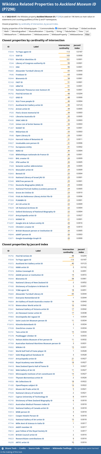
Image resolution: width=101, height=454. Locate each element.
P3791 (11, 313)
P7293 (11, 200)
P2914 (11, 412)
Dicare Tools (10, 448)
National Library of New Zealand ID (32, 282)
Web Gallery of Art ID (25, 370)
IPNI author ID (22, 162)
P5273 (11, 339)
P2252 (11, 419)
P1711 (11, 230)
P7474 (11, 271)
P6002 (11, 347)
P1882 (11, 370)
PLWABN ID (21, 200)
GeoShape (73, 28)
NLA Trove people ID (25, 101)
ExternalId (61, 28)
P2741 (11, 332)
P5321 (11, 389)
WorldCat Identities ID (26, 59)
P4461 (11, 351)
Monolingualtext (19, 31)
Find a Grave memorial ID (27, 112)
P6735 (11, 305)
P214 (11, 55)
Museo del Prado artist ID (27, 389)
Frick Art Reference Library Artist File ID (34, 196)
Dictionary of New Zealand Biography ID (34, 400)
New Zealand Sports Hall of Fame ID (32, 366)
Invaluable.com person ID (27, 143)
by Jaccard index (51, 24)
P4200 (11, 227)
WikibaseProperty (59, 34)
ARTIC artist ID (22, 442)
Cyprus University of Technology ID (32, 396)
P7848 (11, 196)
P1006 (11, 90)
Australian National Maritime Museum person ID (38, 343)
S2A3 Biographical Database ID (30, 355)
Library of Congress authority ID (30, 63)
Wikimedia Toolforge (62, 448)
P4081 (11, 158)
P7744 (11, 423)
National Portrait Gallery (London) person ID (36, 189)
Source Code (34, 448)
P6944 (11, 78)
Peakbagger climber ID (26, 336)
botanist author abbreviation (29, 166)
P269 (11, 86)
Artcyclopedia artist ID (26, 215)
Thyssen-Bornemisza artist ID (29, 377)
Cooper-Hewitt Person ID (27, 415)
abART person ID (23, 234)
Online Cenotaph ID (25, 271)
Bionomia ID (21, 78)
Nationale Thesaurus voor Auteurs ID (33, 90)
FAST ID (19, 82)
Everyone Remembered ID (28, 297)
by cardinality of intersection (31, 24)
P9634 (11, 427)
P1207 (11, 128)
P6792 (11, 93)
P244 (11, 63)
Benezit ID (20, 173)
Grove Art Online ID (25, 192)
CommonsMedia (47, 28)
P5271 (11, 320)
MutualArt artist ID (24, 170)
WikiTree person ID (24, 181)
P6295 (11, 442)
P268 (11, 154)
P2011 (11, 415)
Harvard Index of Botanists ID (29, 139)
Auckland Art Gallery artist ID (29, 105)
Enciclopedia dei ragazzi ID (28, 317)
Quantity (50, 31)
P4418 (11, 366)
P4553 (11, 381)
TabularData (70, 31)
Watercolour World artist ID (28, 305)
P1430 (11, 385)
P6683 (11, 71)
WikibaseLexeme (41, 34)
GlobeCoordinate (88, 28)
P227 (11, 97)
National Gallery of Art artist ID (30, 419)
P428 (11, 166)
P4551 (11, 297)
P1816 (11, 189)
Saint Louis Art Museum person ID (31, 320)
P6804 (11, 301)
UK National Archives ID (27, 208)
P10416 (10, 324)
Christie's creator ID (25, 227)
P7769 (11, 343)
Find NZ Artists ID (24, 93)
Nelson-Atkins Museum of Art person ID (34, 339)
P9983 (11, 317)
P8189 (11, 177)
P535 (11, 112)
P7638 (11, 328)
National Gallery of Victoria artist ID (32, 309)
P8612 (11, 431)
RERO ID (19, 150)
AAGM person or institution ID (29, 275)
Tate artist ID (22, 332)
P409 (11, 116)
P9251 (11, 396)
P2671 (11, 238)
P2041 (11, 309)
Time (81, 31)
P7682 (11, 282)
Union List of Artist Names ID (29, 124)
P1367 (11, 204)
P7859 (11, 59)
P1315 (11, 101)
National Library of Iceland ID (29, 393)
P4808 (11, 362)
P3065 (11, 150)
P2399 (11, 435)
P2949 (11, 181)
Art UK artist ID (23, 204)
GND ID (19, 97)
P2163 (11, 82)
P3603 (11, 374)
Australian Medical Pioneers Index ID (33, 404)
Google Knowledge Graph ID (28, 238)
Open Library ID (23, 135)
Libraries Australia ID (25, 116)
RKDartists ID (22, 131)
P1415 (11, 211)
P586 (11, 162)
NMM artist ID (22, 267)
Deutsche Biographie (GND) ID (29, 185)
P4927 (11, 143)
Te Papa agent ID (23, 52)
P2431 (11, 377)
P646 (11, 74)
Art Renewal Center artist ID (29, 313)
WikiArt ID (20, 347)
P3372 (11, 105)
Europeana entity (24, 147)
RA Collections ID (23, 381)
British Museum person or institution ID (34, 230)
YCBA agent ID (22, 290)
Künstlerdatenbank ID (26, 324)
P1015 (11, 219)
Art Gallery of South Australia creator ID (34, 301)
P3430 (11, 120)
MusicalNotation (36, 31)
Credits (22, 448)
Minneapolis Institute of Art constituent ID (35, 374)
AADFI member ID (24, 427)
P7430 (11, 286)
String (59, 31)
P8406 (11, 192)
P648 (11, 135)
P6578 (11, 170)
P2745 (11, 400)
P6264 (11, 139)
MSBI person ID (23, 412)
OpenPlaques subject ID (26, 385)
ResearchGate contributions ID (30, 438)
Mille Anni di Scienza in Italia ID (30, 423)
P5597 (11, 215)
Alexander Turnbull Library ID (29, 71)
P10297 (10, 223)
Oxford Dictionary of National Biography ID (35, 211)
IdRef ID (19, 86)
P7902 (11, 185)
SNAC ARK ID (21, 120)
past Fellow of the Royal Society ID (31, 431)
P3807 (11, 355)
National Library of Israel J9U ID (30, 177)
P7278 (11, 336)
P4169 (11, 290)
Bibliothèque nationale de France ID (32, 154)
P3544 (11, 52)
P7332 (11, 267)
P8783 (11, 275)
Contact (46, 448)
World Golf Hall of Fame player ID (31, 351)
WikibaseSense (76, 34)
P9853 (11, 404)
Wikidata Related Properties (28, 4)
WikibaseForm (10, 34)
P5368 (11, 408)
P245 (11, 124)
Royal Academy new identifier (29, 362)
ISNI (17, 67)
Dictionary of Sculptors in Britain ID (32, 286)
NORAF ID (20, 219)
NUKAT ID (20, 128)
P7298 (58, 16)
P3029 (11, 208)
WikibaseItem (25, 34)
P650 (11, 131)
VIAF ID (19, 55)
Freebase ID (21, 74)
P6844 (11, 234)
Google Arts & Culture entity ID (30, 223)
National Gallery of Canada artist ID (32, 408)
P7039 (11, 393)
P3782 (11, 109)
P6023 (11, 438)
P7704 (11, 147)
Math (6, 31)
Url (87, 31)
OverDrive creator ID (25, 328)
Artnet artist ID (23, 109)
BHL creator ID (22, 158)
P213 (11, 67)
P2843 (11, 173)
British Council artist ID (26, 435)
